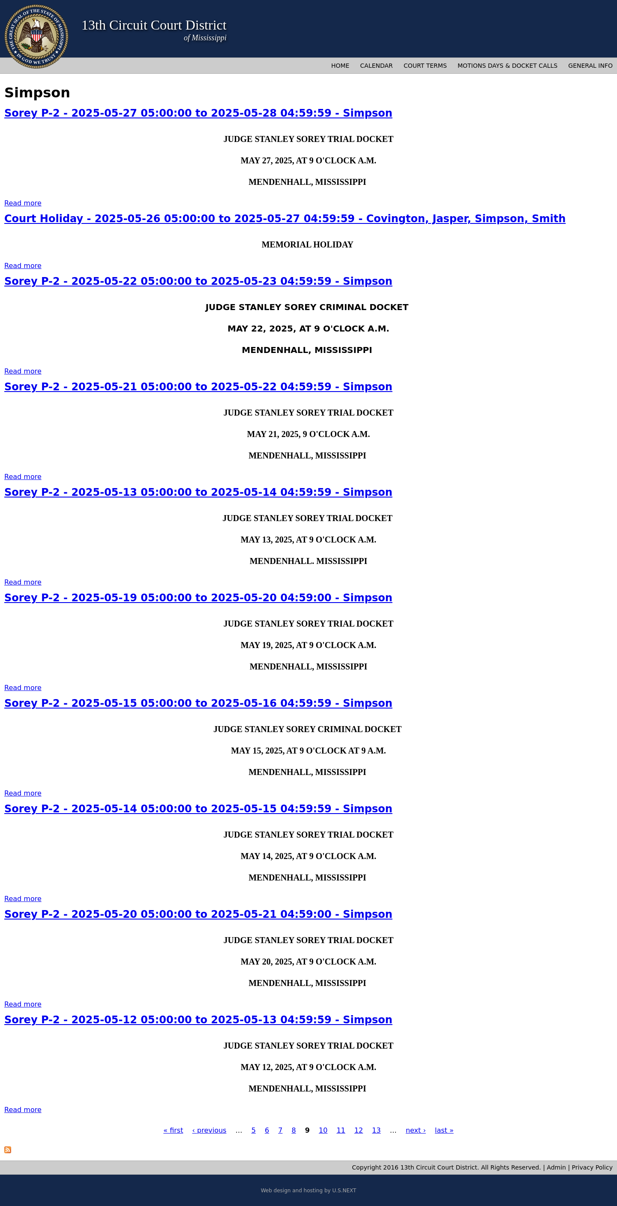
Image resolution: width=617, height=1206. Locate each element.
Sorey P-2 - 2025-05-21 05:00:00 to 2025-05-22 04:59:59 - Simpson (198, 387)
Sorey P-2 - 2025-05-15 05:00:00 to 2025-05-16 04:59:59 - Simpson (198, 703)
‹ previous (209, 1130)
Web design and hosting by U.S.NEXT (308, 1191)
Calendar (376, 65)
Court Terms (425, 65)
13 (376, 1130)
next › (416, 1130)
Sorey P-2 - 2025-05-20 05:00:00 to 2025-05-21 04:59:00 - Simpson (198, 914)
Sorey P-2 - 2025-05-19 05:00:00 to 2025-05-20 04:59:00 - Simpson (198, 598)
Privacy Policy (592, 1167)
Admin (556, 1167)
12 (358, 1130)
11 (340, 1130)
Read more (23, 203)
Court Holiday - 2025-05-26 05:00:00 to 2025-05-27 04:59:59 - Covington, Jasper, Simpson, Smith (285, 219)
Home (340, 65)
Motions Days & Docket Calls (507, 65)
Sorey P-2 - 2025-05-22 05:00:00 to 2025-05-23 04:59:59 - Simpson (198, 281)
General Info (590, 65)
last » (444, 1130)
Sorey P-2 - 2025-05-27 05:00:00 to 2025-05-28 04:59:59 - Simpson (198, 113)
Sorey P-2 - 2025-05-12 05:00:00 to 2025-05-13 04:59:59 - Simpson (198, 1020)
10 (323, 1130)
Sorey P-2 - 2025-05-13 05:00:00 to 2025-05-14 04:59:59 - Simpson (198, 492)
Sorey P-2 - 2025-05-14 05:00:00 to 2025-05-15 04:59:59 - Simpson (198, 809)
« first (173, 1130)
